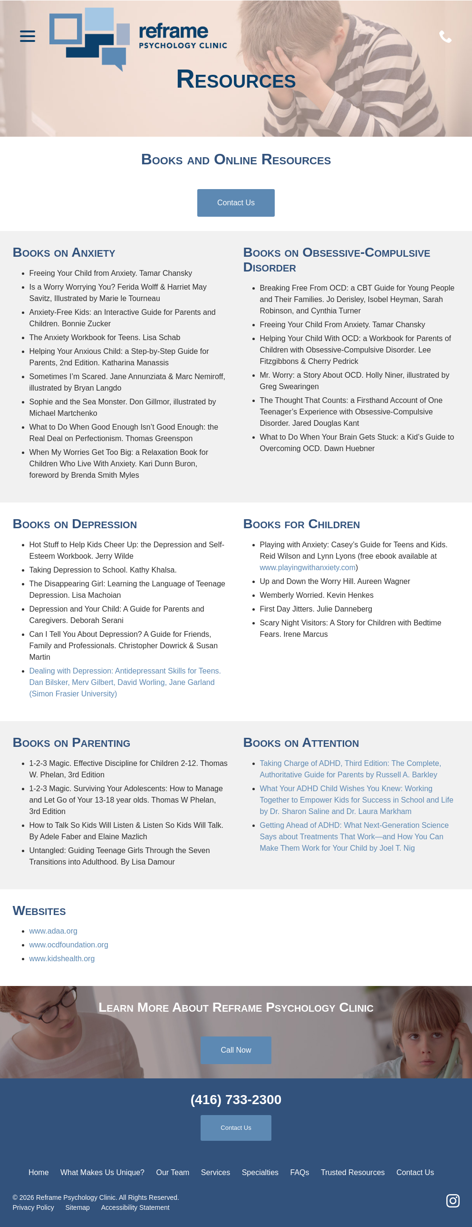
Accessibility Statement (135, 1207)
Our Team (172, 1172)
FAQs (299, 1172)
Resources (236, 79)
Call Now (236, 1050)
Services (215, 1172)
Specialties (260, 1172)
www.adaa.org (53, 931)
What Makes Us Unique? (102, 1172)
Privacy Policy (33, 1207)
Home (39, 1172)
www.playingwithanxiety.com (308, 567)
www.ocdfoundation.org (68, 945)
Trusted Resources (353, 1172)
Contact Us (236, 208)
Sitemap (78, 1207)
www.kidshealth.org (62, 959)
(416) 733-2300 (236, 1099)
